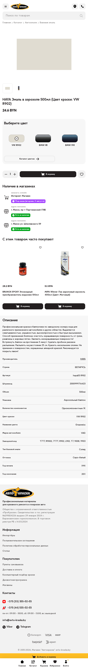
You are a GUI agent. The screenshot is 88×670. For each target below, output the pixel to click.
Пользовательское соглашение (19, 545)
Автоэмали (31, 23)
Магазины (7, 589)
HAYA (82, 363)
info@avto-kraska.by (14, 624)
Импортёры (9, 540)
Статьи (6, 555)
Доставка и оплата (12, 574)
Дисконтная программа (15, 584)
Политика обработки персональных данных (25, 550)
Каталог (18, 23)
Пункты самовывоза (13, 569)
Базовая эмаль (47, 23)
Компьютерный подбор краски (19, 579)
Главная (7, 23)
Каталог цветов (25, 159)
